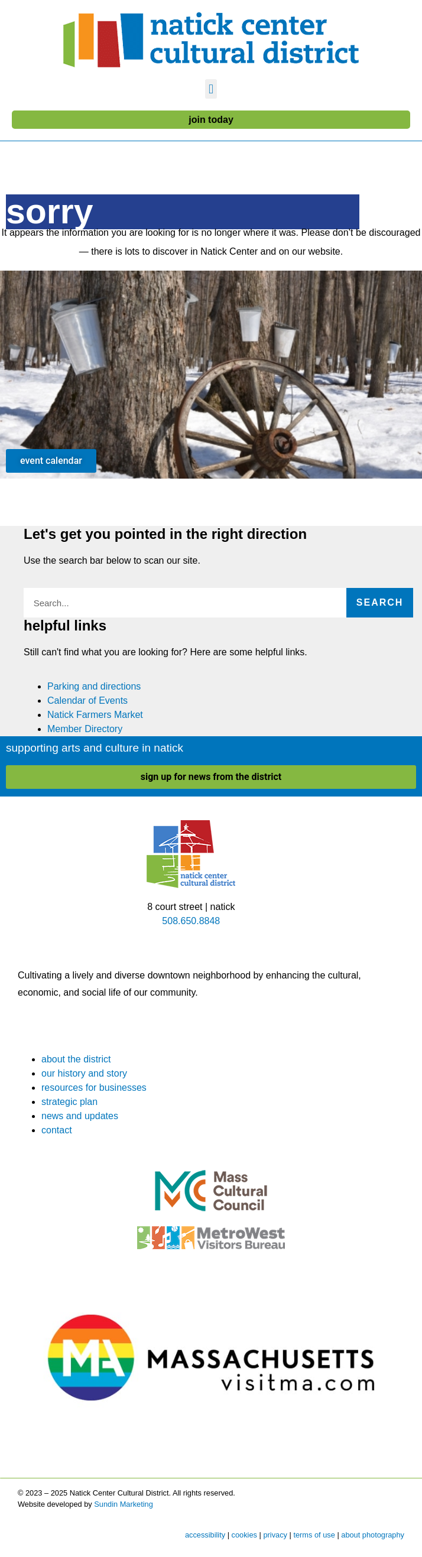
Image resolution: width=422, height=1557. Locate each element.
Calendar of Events (87, 700)
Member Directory (84, 729)
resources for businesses (94, 1088)
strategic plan (69, 1102)
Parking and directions (94, 686)
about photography (372, 1534)
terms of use (314, 1534)
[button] (210, 89)
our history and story (84, 1073)
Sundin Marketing (123, 1504)
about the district (76, 1059)
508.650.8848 (191, 921)
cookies (244, 1534)
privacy (275, 1534)
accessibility (205, 1534)
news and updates (79, 1116)
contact (56, 1130)
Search (380, 602)
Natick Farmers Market (95, 715)
